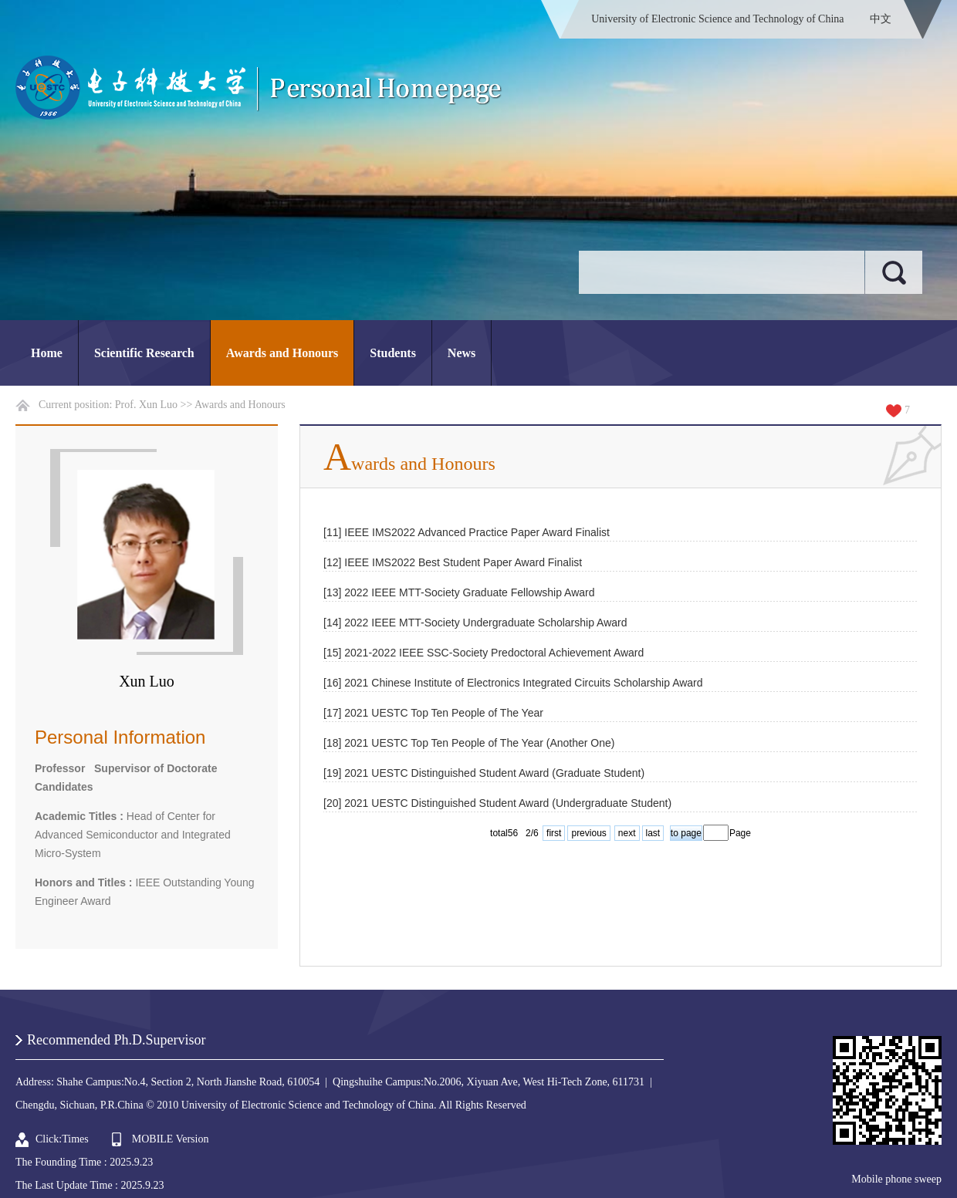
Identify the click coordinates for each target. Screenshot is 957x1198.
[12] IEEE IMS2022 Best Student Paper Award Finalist (452, 562)
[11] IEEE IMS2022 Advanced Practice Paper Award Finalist (466, 532)
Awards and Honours (282, 352)
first (553, 833)
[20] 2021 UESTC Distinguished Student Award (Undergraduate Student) (497, 803)
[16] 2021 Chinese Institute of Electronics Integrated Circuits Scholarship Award (513, 683)
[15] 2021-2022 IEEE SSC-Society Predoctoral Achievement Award (483, 652)
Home (47, 352)
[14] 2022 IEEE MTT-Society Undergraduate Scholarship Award (475, 622)
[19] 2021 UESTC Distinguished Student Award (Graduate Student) (483, 773)
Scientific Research (144, 352)
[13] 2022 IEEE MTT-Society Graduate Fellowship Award (458, 592)
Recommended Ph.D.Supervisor (116, 1040)
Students (393, 352)
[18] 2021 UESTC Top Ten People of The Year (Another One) (468, 743)
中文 (880, 19)
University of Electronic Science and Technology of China (717, 19)
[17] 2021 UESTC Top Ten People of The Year (433, 713)
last (653, 833)
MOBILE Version (170, 1139)
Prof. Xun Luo (146, 404)
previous (588, 833)
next (627, 833)
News (461, 352)
